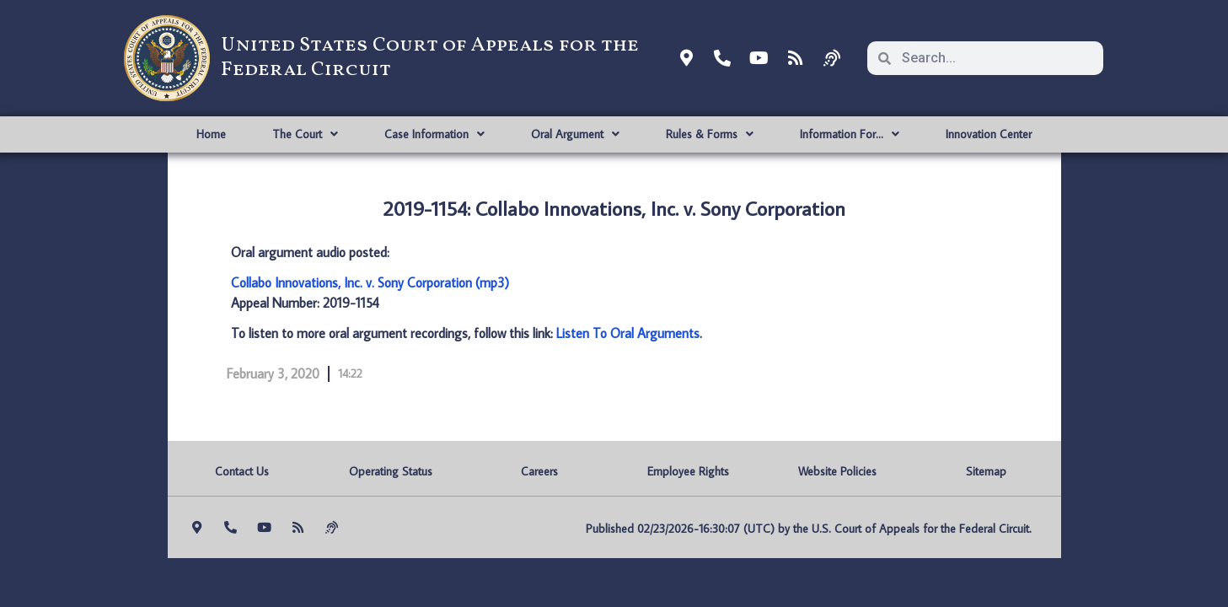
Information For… (849, 134)
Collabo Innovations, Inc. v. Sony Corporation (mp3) (370, 282)
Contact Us (242, 471)
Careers (539, 471)
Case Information (434, 134)
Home (211, 134)
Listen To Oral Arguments (628, 333)
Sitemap (986, 471)
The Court (305, 134)
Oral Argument (575, 134)
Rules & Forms (709, 134)
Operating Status (390, 471)
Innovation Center (989, 134)
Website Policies (837, 471)
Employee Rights (688, 471)
